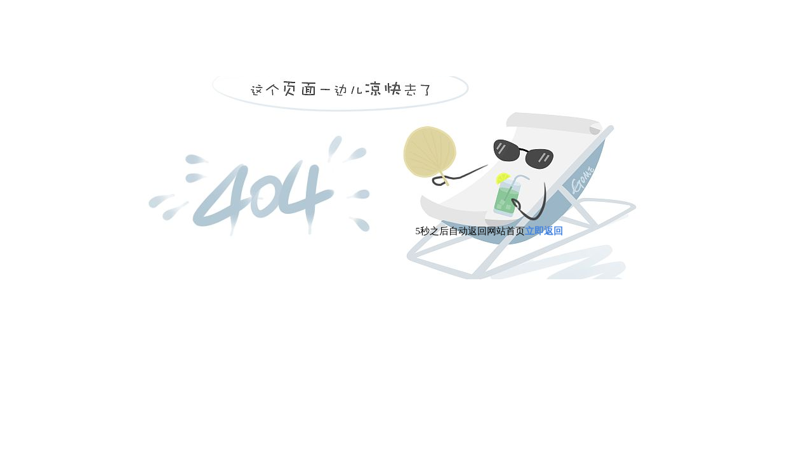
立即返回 (544, 231)
